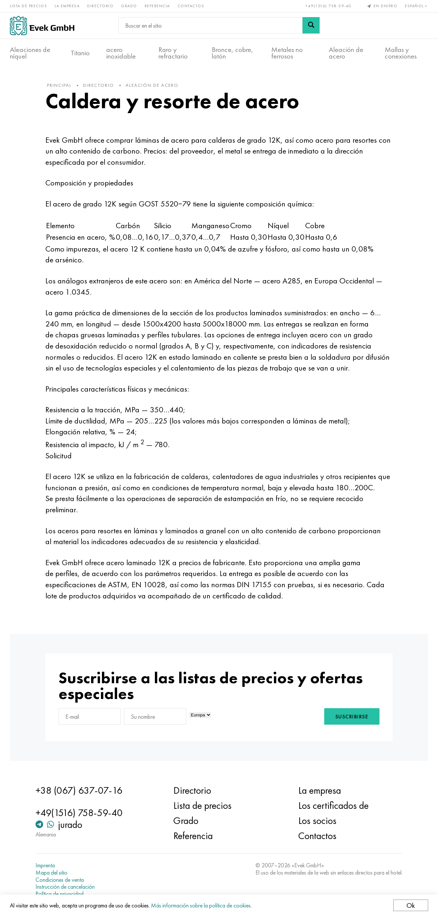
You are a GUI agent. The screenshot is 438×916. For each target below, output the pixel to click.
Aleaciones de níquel (30, 53)
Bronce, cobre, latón (232, 53)
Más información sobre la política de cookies (201, 905)
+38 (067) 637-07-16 (79, 790)
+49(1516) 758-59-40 (328, 6)
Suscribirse (352, 716)
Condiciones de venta (60, 879)
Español (416, 6)
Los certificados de (333, 805)
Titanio (80, 53)
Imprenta (45, 865)
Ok (410, 905)
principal (59, 85)
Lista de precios (28, 6)
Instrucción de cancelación (65, 886)
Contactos (191, 6)
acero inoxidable (121, 53)
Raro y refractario (173, 53)
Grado (129, 6)
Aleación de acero (346, 53)
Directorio (100, 6)
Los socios (317, 821)
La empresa (67, 6)
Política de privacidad (60, 894)
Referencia (157, 6)
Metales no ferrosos (287, 53)
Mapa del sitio (51, 872)
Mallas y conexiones (401, 53)
